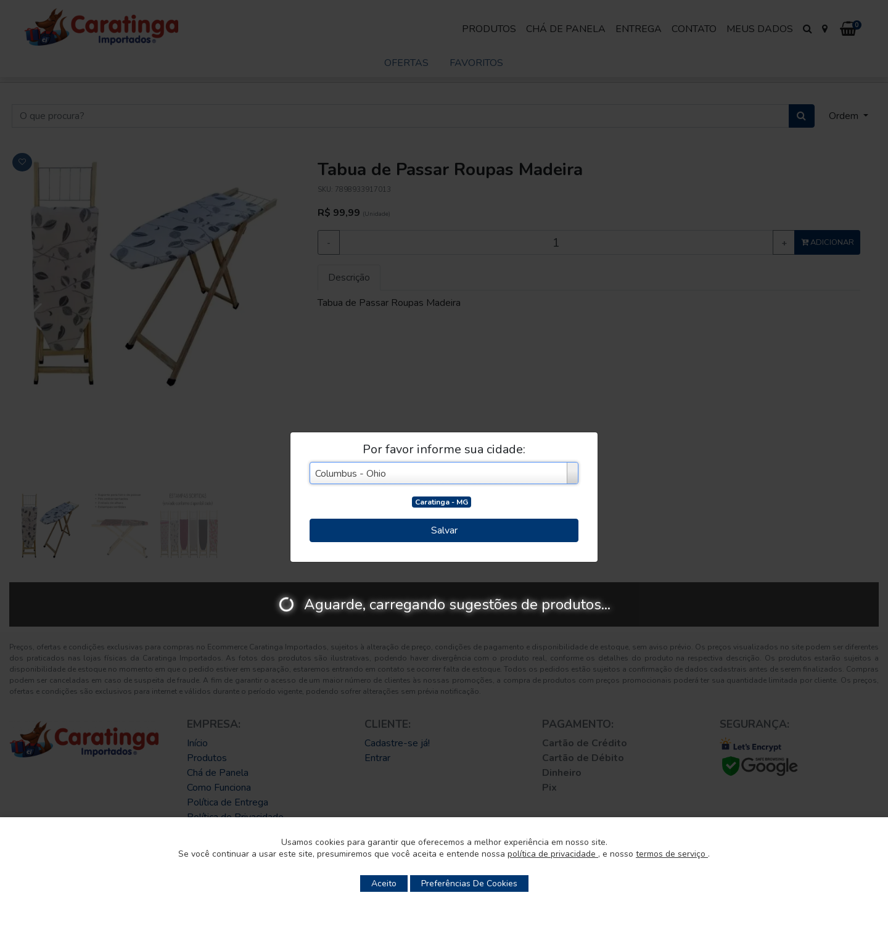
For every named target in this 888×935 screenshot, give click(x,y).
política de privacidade (553, 854)
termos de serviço (672, 854)
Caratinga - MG (441, 502)
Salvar (444, 530)
